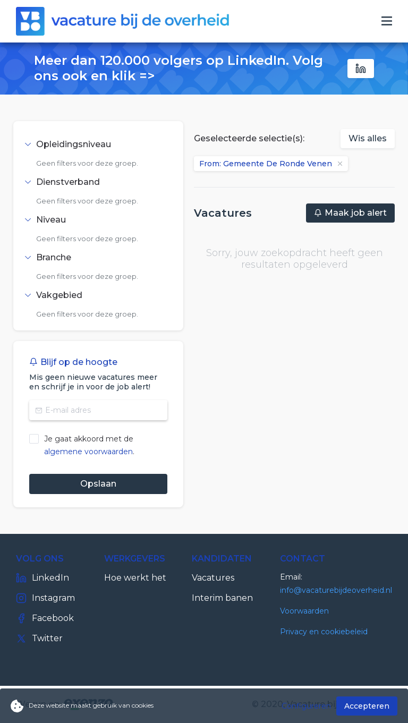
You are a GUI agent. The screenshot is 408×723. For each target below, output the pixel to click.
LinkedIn (42, 578)
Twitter (39, 638)
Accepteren (366, 706)
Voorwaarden (304, 611)
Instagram (45, 598)
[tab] (98, 144)
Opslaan (98, 484)
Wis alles (367, 138)
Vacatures (213, 578)
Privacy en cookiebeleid (324, 631)
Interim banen (222, 598)
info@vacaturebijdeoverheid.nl (336, 590)
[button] (98, 144)
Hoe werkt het (135, 578)
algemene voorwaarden (88, 451)
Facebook (45, 618)
